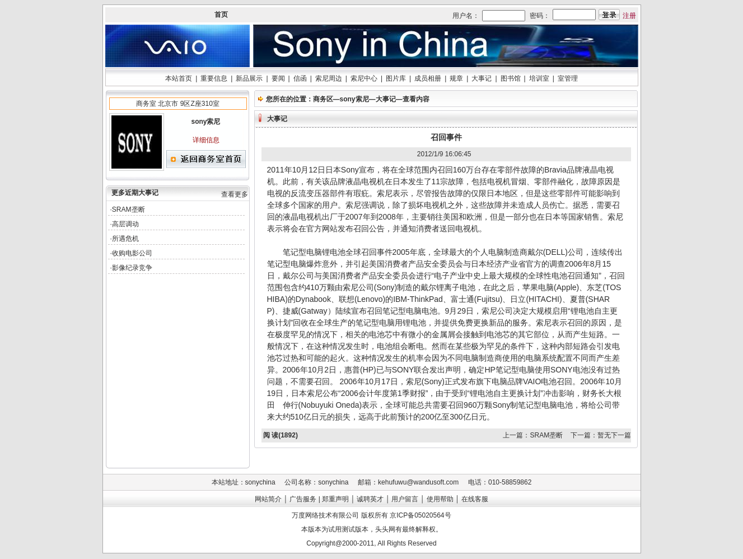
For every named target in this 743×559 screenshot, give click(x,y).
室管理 (568, 78)
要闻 (278, 78)
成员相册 (427, 78)
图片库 (396, 78)
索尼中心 (364, 78)
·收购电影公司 (131, 253)
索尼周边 (328, 78)
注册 (629, 16)
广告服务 (302, 499)
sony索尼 (354, 99)
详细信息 (206, 140)
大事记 (481, 78)
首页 (221, 14)
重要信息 (213, 78)
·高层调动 (124, 224)
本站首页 (178, 78)
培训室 (539, 78)
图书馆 (511, 78)
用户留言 (404, 499)
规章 (456, 78)
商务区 (323, 99)
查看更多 (234, 194)
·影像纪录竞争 (131, 268)
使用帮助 (440, 499)
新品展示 (249, 78)
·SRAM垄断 (127, 209)
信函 (300, 78)
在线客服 (474, 499)
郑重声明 (335, 499)
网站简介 (268, 499)
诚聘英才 (370, 499)
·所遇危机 (124, 239)
